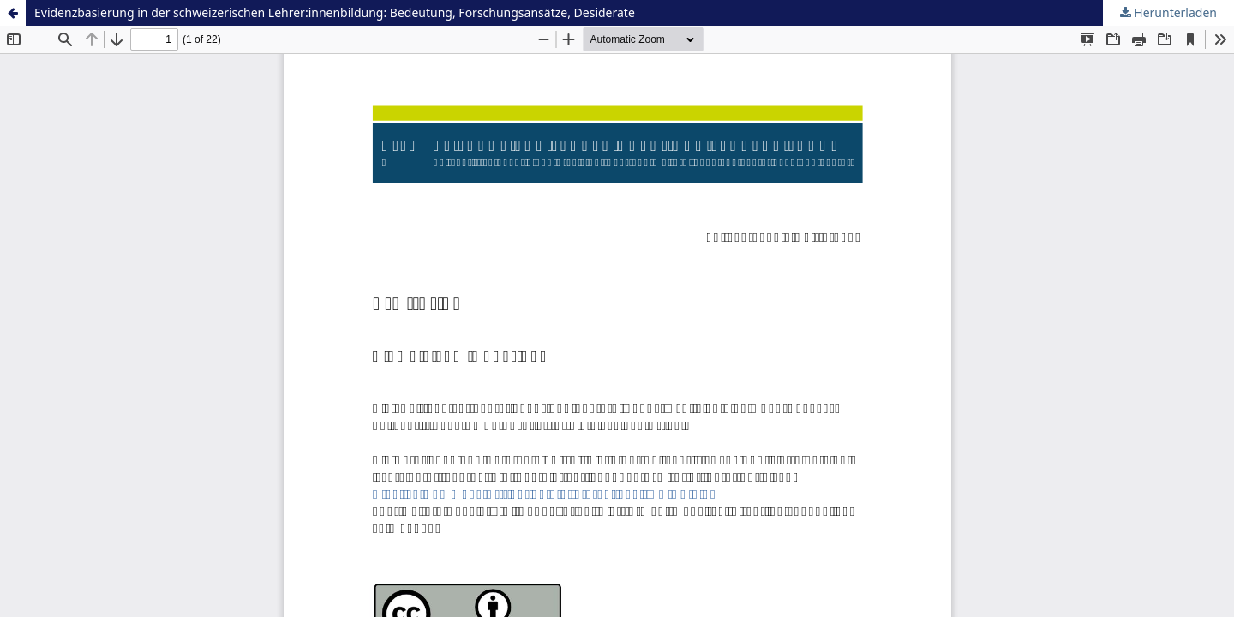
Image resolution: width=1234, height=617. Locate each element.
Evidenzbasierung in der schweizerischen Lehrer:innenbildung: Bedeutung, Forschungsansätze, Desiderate (334, 12)
